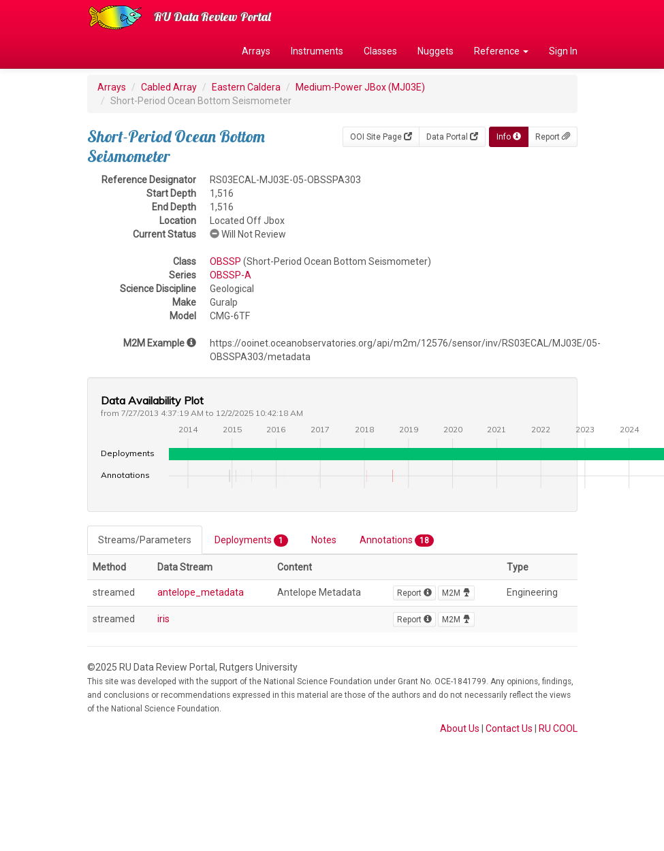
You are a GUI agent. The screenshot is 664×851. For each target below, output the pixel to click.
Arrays (256, 51)
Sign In (563, 51)
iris (163, 618)
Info (508, 137)
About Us (459, 728)
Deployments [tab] (251, 540)
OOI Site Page (381, 137)
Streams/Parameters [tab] (144, 539)
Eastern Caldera (246, 87)
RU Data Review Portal (212, 17)
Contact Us (509, 728)
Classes (380, 51)
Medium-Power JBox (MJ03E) (360, 87)
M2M (456, 593)
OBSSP (225, 261)
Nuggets (435, 51)
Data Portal (452, 137)
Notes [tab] (323, 539)
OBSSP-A (230, 275)
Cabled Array (169, 87)
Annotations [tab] (397, 540)
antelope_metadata (200, 592)
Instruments (317, 51)
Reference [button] (501, 51)
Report (552, 137)
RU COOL (558, 728)
